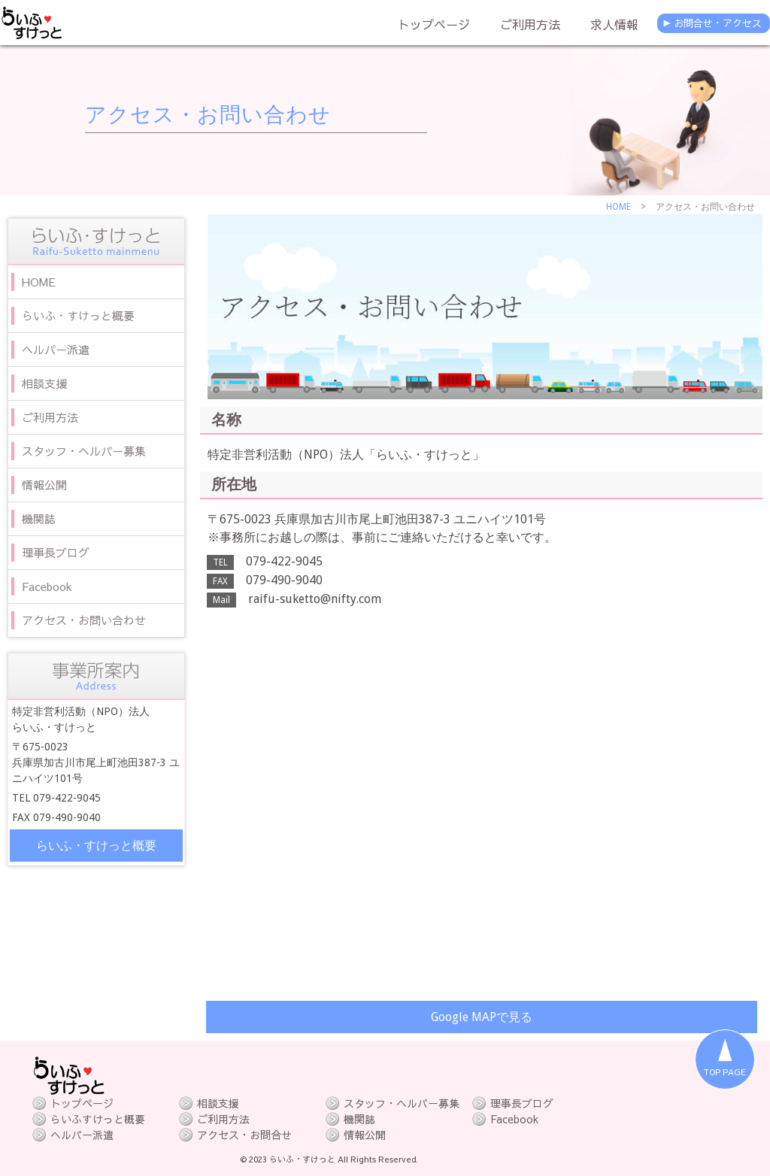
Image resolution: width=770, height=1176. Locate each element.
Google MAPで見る (481, 1017)
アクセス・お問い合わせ (208, 114)
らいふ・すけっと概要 (96, 845)
